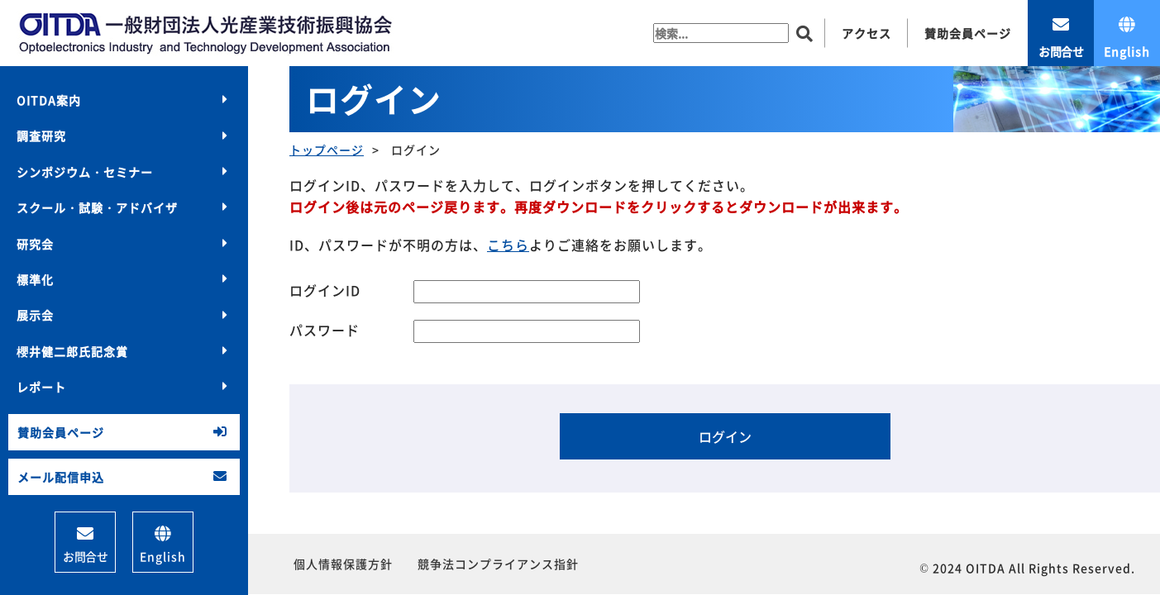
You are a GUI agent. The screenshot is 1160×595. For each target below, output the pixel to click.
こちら (508, 245)
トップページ (326, 149)
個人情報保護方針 (343, 563)
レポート (41, 386)
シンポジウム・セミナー (85, 172)
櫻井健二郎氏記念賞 (72, 351)
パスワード (324, 330)
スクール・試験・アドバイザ (97, 207)
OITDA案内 (49, 100)
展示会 (35, 315)
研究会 (35, 244)
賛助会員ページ (60, 432)
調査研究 (41, 135)
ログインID (324, 290)
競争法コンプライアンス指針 (498, 563)
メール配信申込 (60, 477)
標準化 (35, 279)
